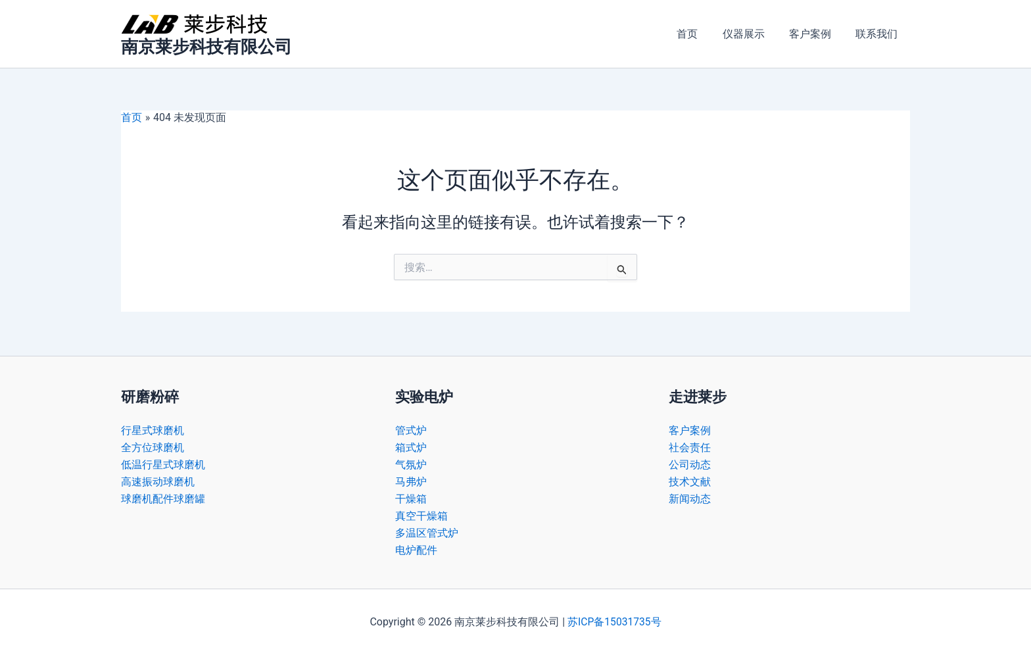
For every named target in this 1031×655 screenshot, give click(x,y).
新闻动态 (690, 498)
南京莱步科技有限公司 (206, 47)
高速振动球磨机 (158, 480)
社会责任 (690, 446)
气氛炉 (411, 463)
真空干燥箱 (421, 515)
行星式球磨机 (152, 428)
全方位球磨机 (152, 446)
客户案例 (815, 34)
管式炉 (411, 428)
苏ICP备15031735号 (614, 622)
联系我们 (878, 34)
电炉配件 (416, 550)
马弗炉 (411, 480)
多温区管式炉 (426, 533)
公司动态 (690, 463)
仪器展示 (752, 34)
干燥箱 (411, 498)
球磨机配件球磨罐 (163, 498)
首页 (699, 34)
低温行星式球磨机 (163, 463)
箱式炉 (411, 446)
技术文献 (690, 480)
